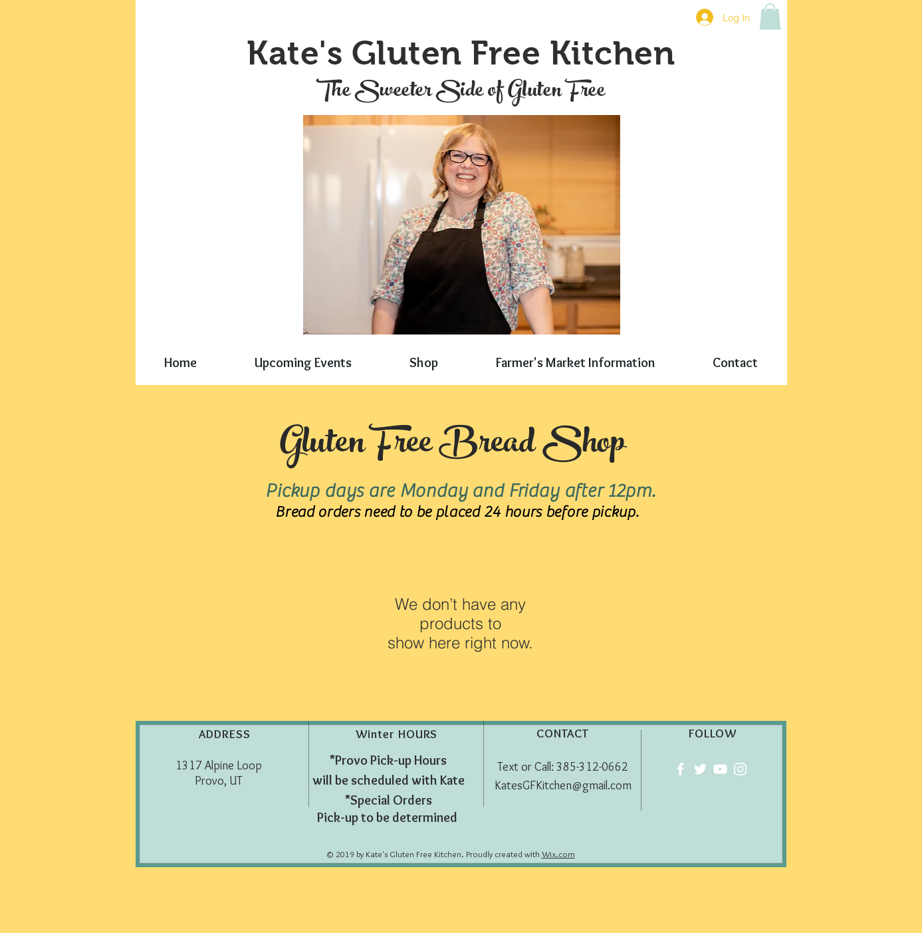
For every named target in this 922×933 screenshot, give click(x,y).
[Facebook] (680, 769)
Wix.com (558, 854)
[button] (770, 16)
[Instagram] (740, 769)
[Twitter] (700, 769)
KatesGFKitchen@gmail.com (563, 785)
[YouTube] (720, 769)
